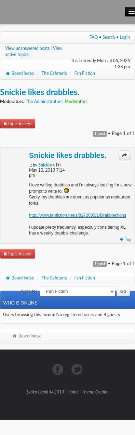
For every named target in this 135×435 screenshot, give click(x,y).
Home (73, 391)
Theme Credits (95, 391)
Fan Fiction (85, 73)
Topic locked (17, 123)
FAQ (94, 37)
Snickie (45, 165)
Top (126, 239)
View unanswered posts (27, 48)
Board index (19, 73)
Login (125, 37)
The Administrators (44, 101)
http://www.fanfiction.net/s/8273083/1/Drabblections (77, 215)
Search (109, 37)
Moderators (76, 101)
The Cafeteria (54, 73)
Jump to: (28, 291)
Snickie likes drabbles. (39, 92)
